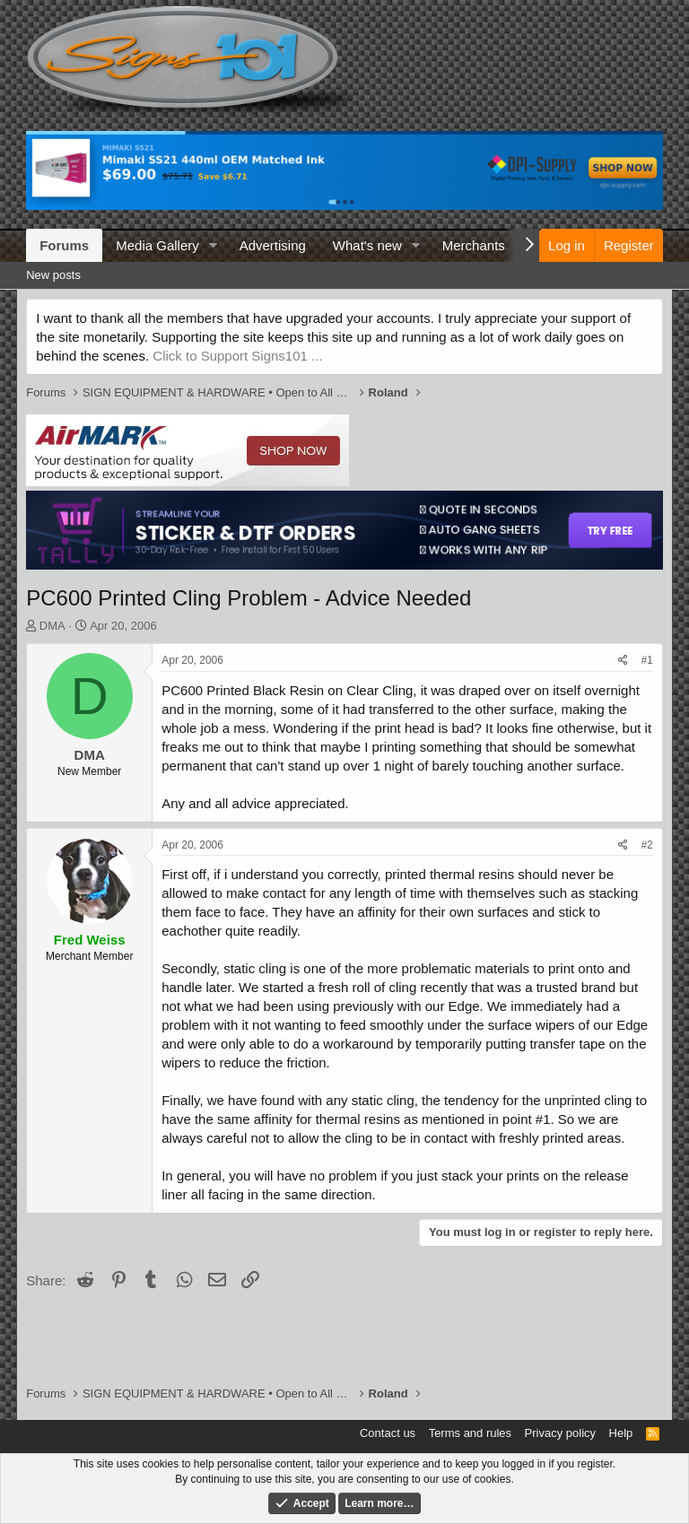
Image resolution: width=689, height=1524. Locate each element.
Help (621, 1433)
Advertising (273, 245)
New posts (53, 275)
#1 (646, 660)
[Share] (623, 660)
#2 (646, 845)
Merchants (473, 245)
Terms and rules (470, 1433)
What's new (367, 245)
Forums (64, 245)
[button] (213, 245)
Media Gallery (157, 245)
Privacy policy (560, 1433)
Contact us (387, 1433)
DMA (52, 625)
